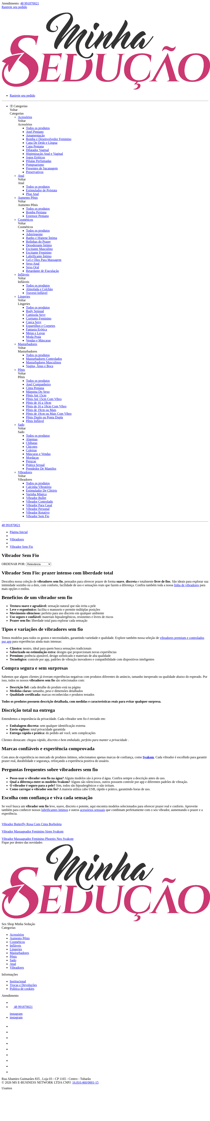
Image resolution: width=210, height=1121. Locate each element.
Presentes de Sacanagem (42, 168)
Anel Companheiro (38, 384)
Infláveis (23, 274)
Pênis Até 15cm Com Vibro (44, 399)
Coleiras (31, 450)
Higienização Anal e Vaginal (44, 153)
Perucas (31, 461)
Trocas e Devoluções (23, 985)
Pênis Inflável (35, 421)
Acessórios (25, 117)
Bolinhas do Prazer (38, 241)
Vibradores (25, 472)
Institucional (18, 981)
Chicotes (31, 446)
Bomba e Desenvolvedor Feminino (48, 139)
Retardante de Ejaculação (42, 271)
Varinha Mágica (36, 494)
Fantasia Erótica (36, 329)
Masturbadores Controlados (44, 358)
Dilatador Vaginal (37, 150)
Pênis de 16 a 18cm (38, 402)
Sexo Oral (32, 267)
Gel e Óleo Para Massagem (43, 260)
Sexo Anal (32, 263)
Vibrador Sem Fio (37, 516)
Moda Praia (33, 336)
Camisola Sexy (35, 315)
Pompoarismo (35, 164)
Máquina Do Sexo (38, 391)
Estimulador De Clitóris (41, 490)
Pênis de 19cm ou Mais (41, 410)
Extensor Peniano (37, 216)
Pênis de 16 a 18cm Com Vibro (46, 406)
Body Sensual (35, 311)
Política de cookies (22, 988)
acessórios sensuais (92, 810)
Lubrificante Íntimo (39, 256)
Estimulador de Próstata (41, 190)
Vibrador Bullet (36, 498)
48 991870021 (29, 3)
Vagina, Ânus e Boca (39, 366)
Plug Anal (32, 194)
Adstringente (34, 234)
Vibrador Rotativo (38, 512)
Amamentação (35, 135)
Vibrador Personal (38, 509)
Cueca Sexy (33, 322)
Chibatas (31, 443)
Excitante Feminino (39, 252)
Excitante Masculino (39, 249)
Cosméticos (25, 219)
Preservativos (34, 172)
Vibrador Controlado (39, 501)
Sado (21, 424)
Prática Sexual (35, 465)
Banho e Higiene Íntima (41, 238)
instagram (16, 1013)
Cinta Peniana (35, 388)
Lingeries (24, 296)
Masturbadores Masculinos (43, 362)
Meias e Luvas (35, 333)
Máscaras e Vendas (38, 454)
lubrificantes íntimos (54, 810)
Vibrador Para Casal (39, 505)
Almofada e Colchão (39, 289)
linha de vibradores (186, 585)
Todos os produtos (38, 128)
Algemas (32, 439)
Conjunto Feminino (38, 318)
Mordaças (32, 457)
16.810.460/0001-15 (85, 1082)
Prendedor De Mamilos (41, 468)
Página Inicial (19, 532)
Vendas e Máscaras (38, 340)
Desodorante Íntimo (39, 245)
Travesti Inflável (36, 293)
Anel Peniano (35, 131)
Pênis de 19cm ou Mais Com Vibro (49, 413)
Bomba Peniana (36, 212)
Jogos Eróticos (35, 157)
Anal (21, 175)
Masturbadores (27, 344)
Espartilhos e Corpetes (40, 325)
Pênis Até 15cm (36, 395)
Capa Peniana (35, 146)
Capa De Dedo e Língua (41, 142)
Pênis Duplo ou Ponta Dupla (44, 417)
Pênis (21, 369)
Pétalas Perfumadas (38, 161)
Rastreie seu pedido (14, 7)
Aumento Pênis (28, 197)
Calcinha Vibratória (38, 487)
